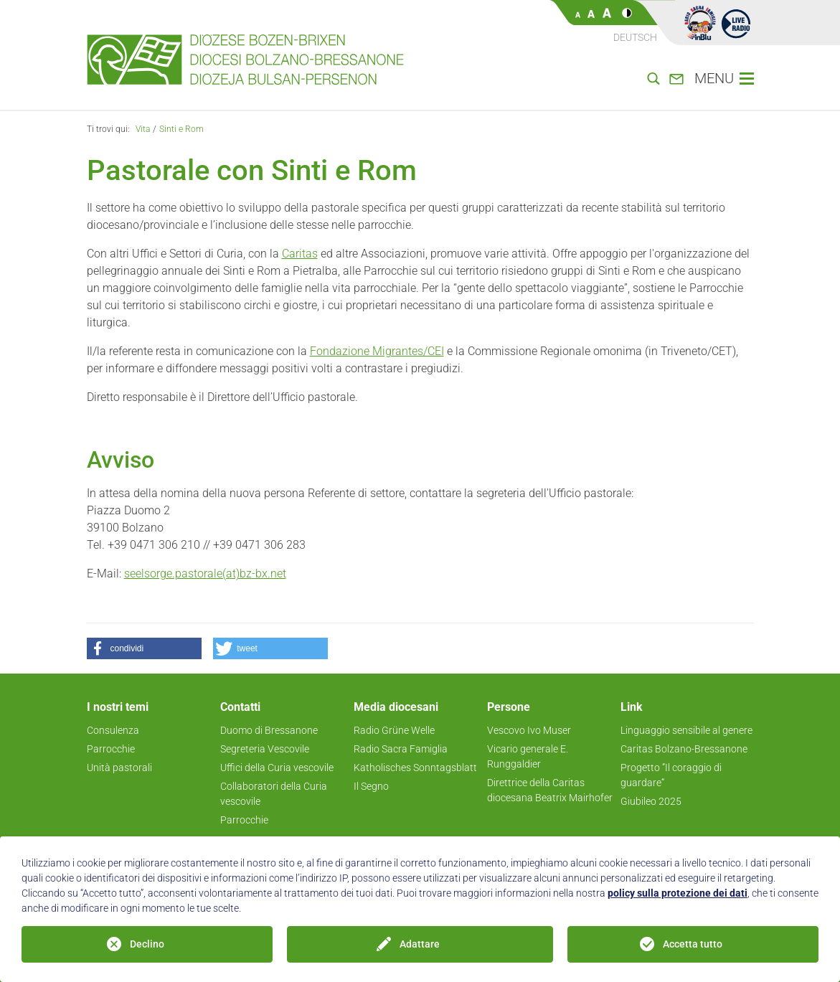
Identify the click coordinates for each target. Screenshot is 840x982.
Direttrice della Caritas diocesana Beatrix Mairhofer (550, 790)
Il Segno (371, 786)
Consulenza (113, 730)
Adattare (420, 944)
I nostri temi (117, 707)
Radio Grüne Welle (394, 730)
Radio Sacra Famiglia (401, 749)
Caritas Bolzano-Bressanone (683, 749)
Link (631, 707)
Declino (147, 944)
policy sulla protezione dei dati (677, 893)
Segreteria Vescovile (264, 749)
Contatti (240, 707)
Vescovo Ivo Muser (529, 730)
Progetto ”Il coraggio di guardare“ (671, 775)
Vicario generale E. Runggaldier (527, 756)
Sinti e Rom (181, 129)
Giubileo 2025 (650, 801)
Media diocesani (396, 707)
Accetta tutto (692, 944)
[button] (144, 648)
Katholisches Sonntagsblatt (415, 767)
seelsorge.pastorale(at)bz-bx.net (205, 573)
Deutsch (635, 37)
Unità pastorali (119, 767)
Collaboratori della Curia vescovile (273, 793)
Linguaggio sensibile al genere (686, 730)
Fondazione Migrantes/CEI (377, 351)
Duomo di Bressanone (269, 730)
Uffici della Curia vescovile (277, 767)
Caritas (300, 253)
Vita (143, 129)
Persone (508, 707)
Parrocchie (111, 749)
